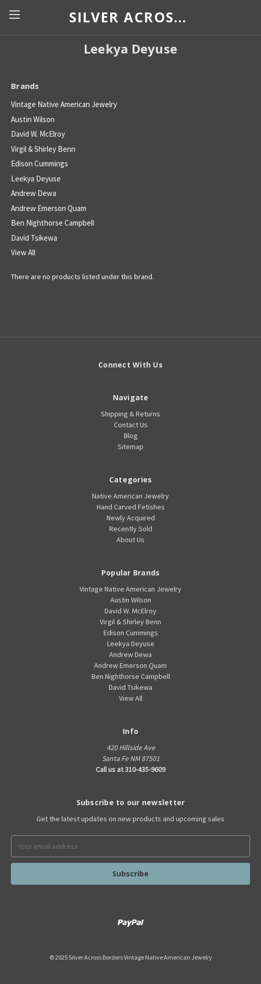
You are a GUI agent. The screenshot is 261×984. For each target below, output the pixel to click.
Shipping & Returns (130, 413)
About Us (130, 539)
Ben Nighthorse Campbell (52, 223)
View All (23, 252)
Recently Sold (130, 528)
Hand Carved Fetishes (131, 506)
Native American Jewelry (130, 496)
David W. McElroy (38, 134)
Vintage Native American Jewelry (64, 104)
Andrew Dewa (33, 193)
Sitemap (130, 446)
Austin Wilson (33, 119)
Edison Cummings (39, 163)
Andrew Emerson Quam (48, 208)
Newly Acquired (131, 517)
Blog (131, 435)
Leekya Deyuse (36, 178)
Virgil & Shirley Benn (43, 149)
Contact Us (131, 424)
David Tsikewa (34, 238)
